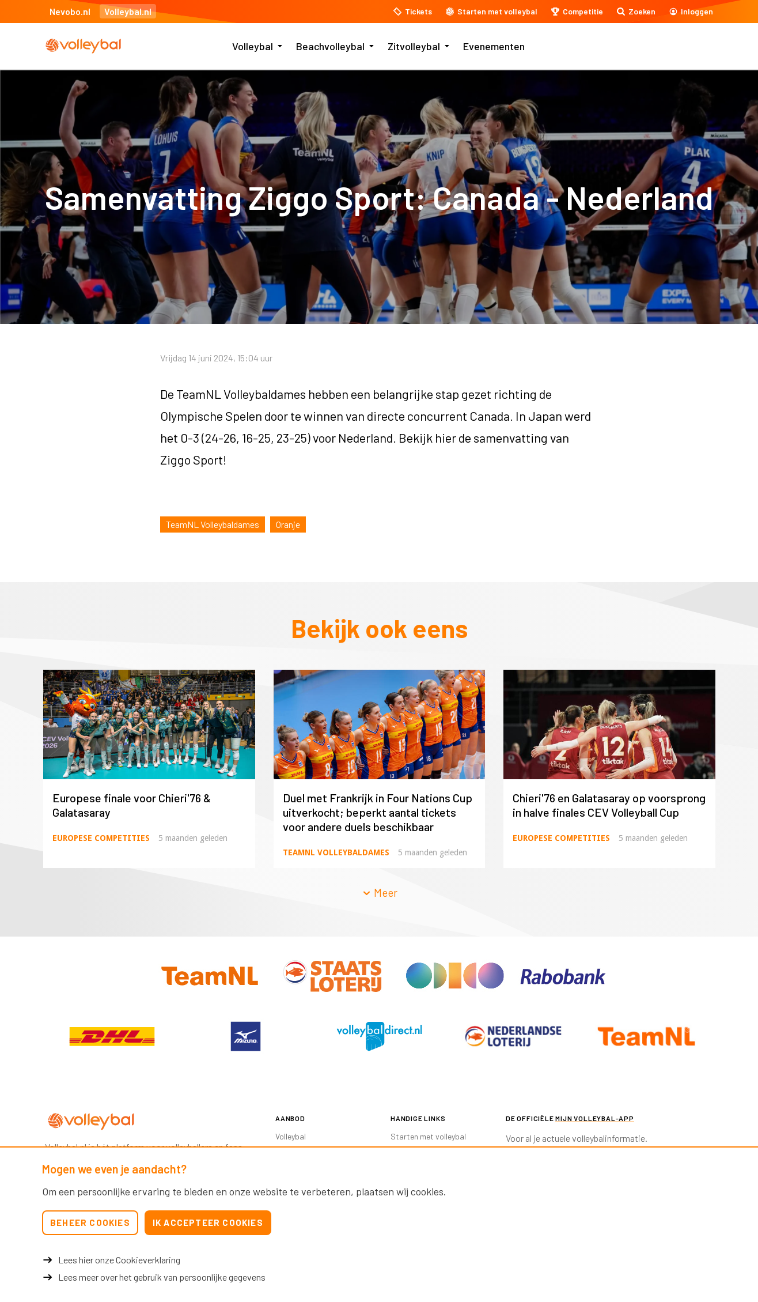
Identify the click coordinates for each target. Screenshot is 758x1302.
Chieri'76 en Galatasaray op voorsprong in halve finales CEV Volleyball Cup (609, 805)
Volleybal (252, 46)
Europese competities (101, 838)
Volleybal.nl (127, 11)
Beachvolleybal (330, 46)
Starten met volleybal (428, 1136)
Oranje (288, 524)
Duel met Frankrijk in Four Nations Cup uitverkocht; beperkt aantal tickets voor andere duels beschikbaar (377, 812)
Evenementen (494, 46)
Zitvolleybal (414, 46)
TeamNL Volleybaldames (212, 524)
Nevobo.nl (70, 11)
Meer (379, 892)
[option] (112, 1036)
